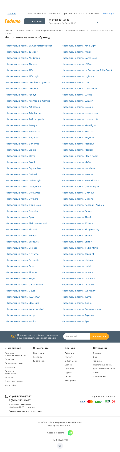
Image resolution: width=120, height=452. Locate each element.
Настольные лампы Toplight (78, 254)
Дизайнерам (108, 13)
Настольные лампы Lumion (77, 100)
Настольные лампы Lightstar (78, 76)
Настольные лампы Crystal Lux (23, 168)
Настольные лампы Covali (20, 162)
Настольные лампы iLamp (77, 296)
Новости (9, 377)
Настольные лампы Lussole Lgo (80, 113)
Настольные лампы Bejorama (23, 131)
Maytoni (68, 357)
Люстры (97, 353)
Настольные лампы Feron (20, 266)
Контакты (79, 13)
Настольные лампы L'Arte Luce (79, 58)
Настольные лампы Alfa (19, 70)
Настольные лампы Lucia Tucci (79, 88)
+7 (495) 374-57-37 (59, 20)
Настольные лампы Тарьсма (78, 315)
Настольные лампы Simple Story (80, 229)
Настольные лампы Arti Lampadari (25, 119)
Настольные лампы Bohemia (22, 143)
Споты (96, 372)
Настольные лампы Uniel (76, 266)
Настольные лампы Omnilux (78, 192)
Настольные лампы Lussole (77, 107)
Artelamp (69, 353)
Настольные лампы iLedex (77, 303)
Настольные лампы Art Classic (23, 107)
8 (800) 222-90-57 (20, 400)
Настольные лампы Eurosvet (22, 241)
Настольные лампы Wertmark (79, 290)
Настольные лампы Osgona (77, 198)
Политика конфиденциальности (15, 354)
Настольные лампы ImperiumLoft (25, 309)
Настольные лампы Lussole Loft (80, 119)
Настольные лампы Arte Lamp (23, 113)
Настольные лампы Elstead (21, 229)
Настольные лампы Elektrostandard (26, 223)
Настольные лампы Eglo (20, 217)
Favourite (69, 369)
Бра (95, 357)
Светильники (99, 376)
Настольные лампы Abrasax (22, 64)
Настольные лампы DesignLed (23, 186)
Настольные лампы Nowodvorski (81, 180)
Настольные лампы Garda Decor (24, 284)
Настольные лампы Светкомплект (81, 309)
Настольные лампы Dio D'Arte (23, 192)
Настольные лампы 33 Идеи (22, 51)
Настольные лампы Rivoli (76, 217)
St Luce (68, 365)
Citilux (68, 376)
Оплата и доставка (37, 13)
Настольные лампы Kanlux (21, 321)
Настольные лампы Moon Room (80, 156)
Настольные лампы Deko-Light (24, 180)
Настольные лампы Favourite (22, 260)
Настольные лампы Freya (20, 278)
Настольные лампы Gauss (20, 290)
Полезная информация (11, 372)
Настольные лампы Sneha (77, 235)
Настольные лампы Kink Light (79, 45)
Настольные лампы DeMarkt (22, 174)
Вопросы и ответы (13, 381)
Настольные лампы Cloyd (20, 156)
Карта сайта (10, 385)
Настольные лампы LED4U (77, 64)
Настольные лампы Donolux (22, 211)
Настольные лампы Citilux (21, 149)
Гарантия (9, 359)
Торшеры (97, 361)
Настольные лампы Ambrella (22, 88)
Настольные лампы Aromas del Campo (28, 100)
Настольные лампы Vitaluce (78, 284)
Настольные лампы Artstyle (22, 125)
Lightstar (69, 372)
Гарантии (67, 13)
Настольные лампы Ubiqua (77, 260)
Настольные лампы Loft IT (77, 82)
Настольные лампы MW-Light (79, 125)
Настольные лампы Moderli (77, 149)
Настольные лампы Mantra (77, 131)
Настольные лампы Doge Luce (23, 205)
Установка (54, 13)
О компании (93, 13)
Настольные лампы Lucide (77, 94)
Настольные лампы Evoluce (22, 247)
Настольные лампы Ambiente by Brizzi (28, 82)
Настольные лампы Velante (77, 272)
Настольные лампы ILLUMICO (23, 296)
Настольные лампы (102, 365)
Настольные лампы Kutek (76, 51)
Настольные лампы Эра (75, 321)
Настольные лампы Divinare (22, 198)
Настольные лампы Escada (21, 235)
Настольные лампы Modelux (78, 143)
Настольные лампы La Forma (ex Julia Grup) (87, 70)
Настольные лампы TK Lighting (80, 247)
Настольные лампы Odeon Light (80, 186)
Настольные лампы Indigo (21, 315)
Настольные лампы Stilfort (77, 241)
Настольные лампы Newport (78, 174)
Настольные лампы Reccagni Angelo (83, 205)
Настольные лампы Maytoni (78, 137)
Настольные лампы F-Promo (22, 254)
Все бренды (70, 380)
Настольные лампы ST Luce (77, 223)
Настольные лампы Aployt (21, 94)
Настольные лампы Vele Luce (78, 278)
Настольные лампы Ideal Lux (22, 303)
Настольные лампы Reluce (77, 211)
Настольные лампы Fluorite (22, 272)
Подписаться (99, 336)
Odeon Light (71, 361)
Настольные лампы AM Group (23, 58)
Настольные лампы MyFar (77, 162)
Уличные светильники (104, 369)
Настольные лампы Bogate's (22, 137)
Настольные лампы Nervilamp (79, 168)
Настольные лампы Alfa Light (23, 76)
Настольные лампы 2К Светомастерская (29, 45)
